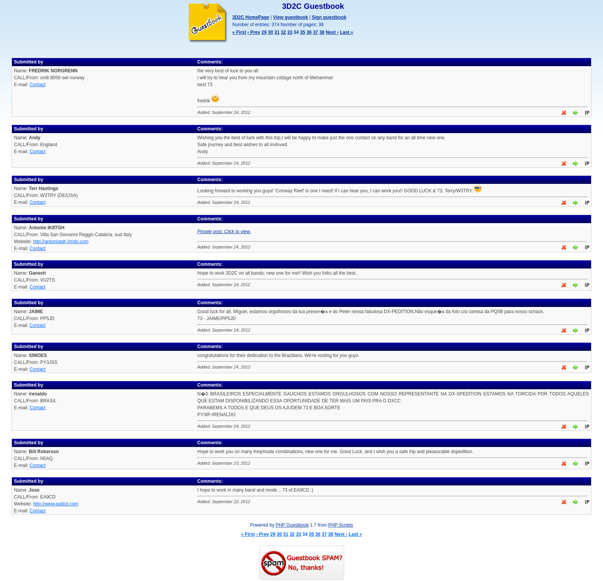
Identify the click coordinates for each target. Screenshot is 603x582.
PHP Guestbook (292, 525)
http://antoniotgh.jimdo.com (60, 241)
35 (302, 32)
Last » (346, 32)
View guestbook (290, 17)
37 (315, 32)
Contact (37, 84)
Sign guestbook (329, 17)
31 (276, 32)
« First (239, 32)
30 (270, 32)
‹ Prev (253, 32)
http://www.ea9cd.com (55, 504)
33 (289, 32)
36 (308, 32)
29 (264, 32)
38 (321, 32)
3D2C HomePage (250, 17)
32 (283, 32)
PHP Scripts (340, 525)
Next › (332, 32)
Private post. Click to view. (224, 231)
